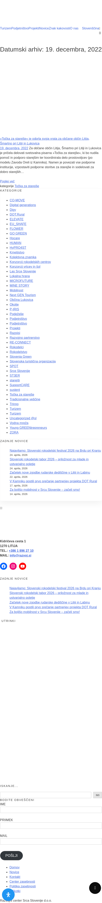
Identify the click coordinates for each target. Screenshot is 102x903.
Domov (15, 867)
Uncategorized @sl (23, 418)
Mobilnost (16, 290)
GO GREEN (18, 233)
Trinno (14, 404)
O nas (74, 28)
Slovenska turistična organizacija (33, 361)
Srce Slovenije (20, 371)
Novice (44, 28)
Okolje (14, 304)
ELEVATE (17, 219)
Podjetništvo (20, 28)
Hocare (15, 238)
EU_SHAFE (18, 224)
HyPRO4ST (18, 247)
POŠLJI (11, 856)
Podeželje (17, 314)
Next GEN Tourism (23, 295)
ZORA (14, 432)
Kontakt (15, 877)
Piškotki (15, 891)
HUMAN (15, 243)
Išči (97, 795)
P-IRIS (14, 309)
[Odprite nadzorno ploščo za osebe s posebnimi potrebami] (8, 894)
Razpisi (15, 333)
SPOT (14, 366)
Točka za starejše (27, 186)
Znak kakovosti (59, 28)
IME (3, 804)
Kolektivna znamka (23, 257)
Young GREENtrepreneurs (28, 427)
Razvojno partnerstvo (25, 337)
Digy (13, 209)
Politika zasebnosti (23, 886)
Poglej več (7, 181)
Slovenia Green (20, 356)
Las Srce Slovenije (23, 271)
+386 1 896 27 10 (21, 550)
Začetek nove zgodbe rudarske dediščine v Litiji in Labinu (50, 472)
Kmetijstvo (17, 252)
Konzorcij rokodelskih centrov (30, 262)
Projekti (34, 28)
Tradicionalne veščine (25, 399)
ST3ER (15, 375)
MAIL (3, 835)
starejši (15, 380)
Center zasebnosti (22, 881)
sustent (15, 389)
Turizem (5, 28)
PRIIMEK (6, 820)
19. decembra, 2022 (14, 148)
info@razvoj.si (20, 555)
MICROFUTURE (21, 281)
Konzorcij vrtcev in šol (25, 266)
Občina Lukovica (21, 299)
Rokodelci (17, 347)
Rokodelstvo (18, 352)
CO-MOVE (17, 200)
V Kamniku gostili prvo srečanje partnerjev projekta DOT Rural (53, 481)
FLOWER (16, 228)
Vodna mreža (19, 423)
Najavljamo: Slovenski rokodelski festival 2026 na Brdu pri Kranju (55, 450)
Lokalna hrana (20, 276)
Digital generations (23, 205)
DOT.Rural (17, 214)
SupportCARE (20, 385)
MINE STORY (19, 285)
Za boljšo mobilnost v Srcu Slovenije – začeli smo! (45, 489)
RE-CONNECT (20, 342)
